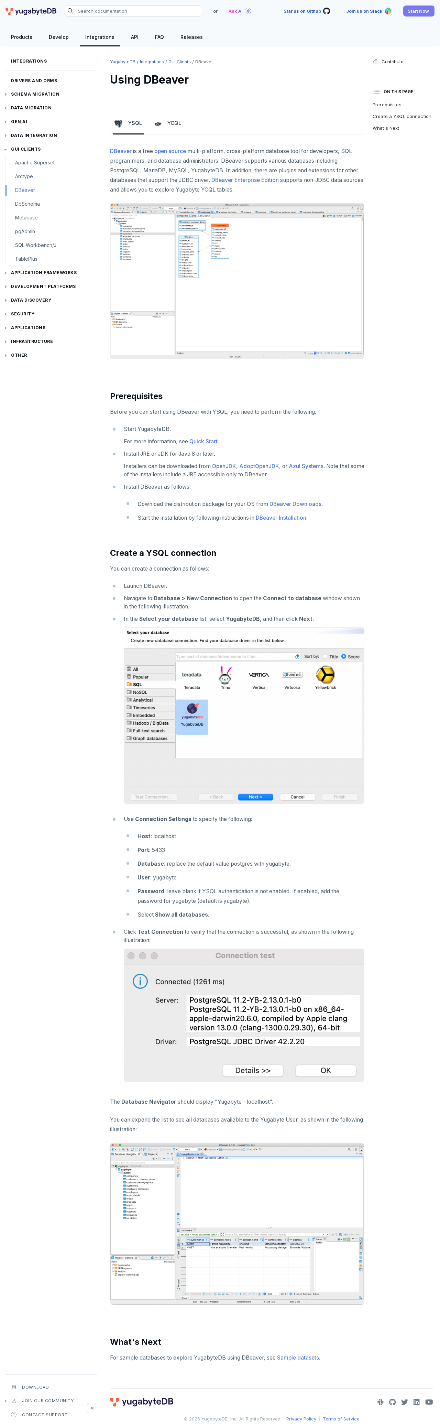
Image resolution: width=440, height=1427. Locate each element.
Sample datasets (298, 1357)
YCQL (167, 123)
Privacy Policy (301, 1418)
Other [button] (19, 355)
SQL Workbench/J (35, 245)
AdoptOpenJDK (259, 466)
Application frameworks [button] (44, 272)
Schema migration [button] (35, 94)
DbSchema (27, 204)
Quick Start (203, 441)
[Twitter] (404, 1402)
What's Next (386, 128)
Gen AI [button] (19, 121)
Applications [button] (28, 327)
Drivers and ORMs (34, 80)
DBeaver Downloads (295, 504)
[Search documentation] (133, 11)
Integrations (29, 61)
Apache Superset (35, 162)
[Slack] (380, 1402)
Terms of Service (341, 1418)
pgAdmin (25, 231)
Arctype (24, 176)
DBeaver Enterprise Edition (245, 180)
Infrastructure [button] (32, 341)
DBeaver (25, 190)
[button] (418, 11)
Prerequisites (387, 104)
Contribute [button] (388, 61)
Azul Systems (306, 466)
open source (170, 151)
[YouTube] (429, 1402)
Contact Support (39, 1414)
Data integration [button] (34, 135)
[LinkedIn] (417, 1402)
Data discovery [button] (31, 300)
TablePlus (26, 259)
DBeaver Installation (281, 518)
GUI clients (26, 149)
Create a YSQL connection (402, 116)
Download (30, 1387)
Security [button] (22, 313)
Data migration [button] (31, 107)
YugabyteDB (122, 61)
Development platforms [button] (43, 286)
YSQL (128, 123)
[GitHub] (392, 1402)
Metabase (26, 217)
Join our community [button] (42, 1401)
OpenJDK (224, 466)
